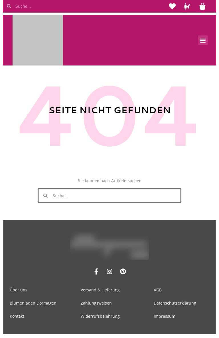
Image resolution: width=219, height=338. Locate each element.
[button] (203, 41)
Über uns (18, 290)
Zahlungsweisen (96, 304)
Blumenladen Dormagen (33, 304)
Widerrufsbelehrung (100, 317)
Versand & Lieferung (100, 290)
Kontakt (17, 317)
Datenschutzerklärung (175, 304)
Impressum (164, 317)
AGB (158, 290)
